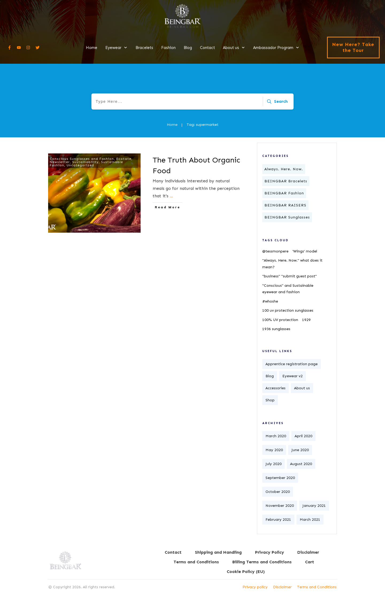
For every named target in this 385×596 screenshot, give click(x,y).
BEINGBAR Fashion (284, 193)
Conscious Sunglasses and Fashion (82, 159)
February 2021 (278, 519)
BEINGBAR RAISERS (285, 205)
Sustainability (85, 162)
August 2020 (301, 464)
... (171, 195)
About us (302, 388)
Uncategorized (80, 165)
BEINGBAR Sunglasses (287, 217)
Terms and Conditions (317, 587)
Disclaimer (282, 587)
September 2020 (280, 478)
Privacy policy (255, 587)
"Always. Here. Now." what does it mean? (292, 263)
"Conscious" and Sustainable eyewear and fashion (287, 289)
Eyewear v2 (292, 376)
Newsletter (60, 162)
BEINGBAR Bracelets (285, 181)
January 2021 (314, 505)
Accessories (275, 388)
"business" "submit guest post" (289, 276)
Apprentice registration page (291, 364)
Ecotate (123, 159)
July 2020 (273, 464)
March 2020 (275, 436)
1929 (306, 320)
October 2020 (277, 491)
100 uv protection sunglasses (287, 310)
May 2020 (274, 450)
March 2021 (310, 519)
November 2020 (279, 505)
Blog (269, 376)
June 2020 (300, 450)
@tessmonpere (275, 251)
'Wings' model (304, 251)
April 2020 (303, 436)
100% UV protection (280, 320)
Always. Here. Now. (283, 169)
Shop (270, 400)
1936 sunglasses (276, 329)
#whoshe (270, 301)
